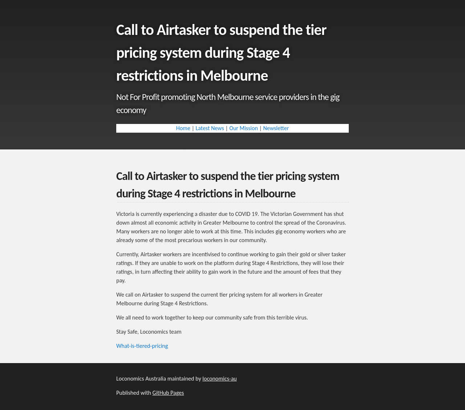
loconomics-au (219, 378)
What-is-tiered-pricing (142, 345)
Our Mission (243, 128)
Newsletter (276, 128)
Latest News (209, 128)
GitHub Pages (168, 392)
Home (183, 128)
